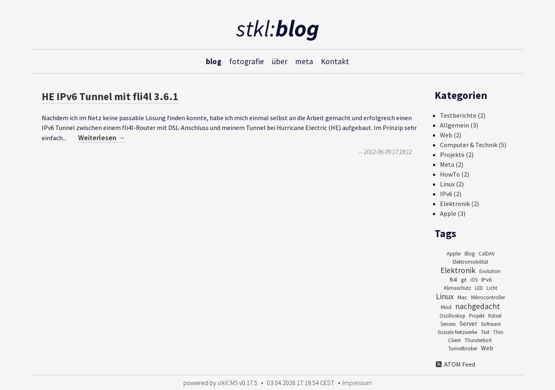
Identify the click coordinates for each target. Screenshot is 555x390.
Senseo (448, 324)
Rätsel (494, 315)
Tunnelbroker (462, 348)
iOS (474, 279)
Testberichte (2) (462, 115)
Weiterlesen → (101, 137)
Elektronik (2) (459, 203)
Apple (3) (452, 213)
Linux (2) (452, 184)
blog (213, 61)
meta (304, 61)
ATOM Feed (455, 364)
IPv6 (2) (450, 194)
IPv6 (486, 279)
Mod (446, 307)
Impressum (357, 383)
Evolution (490, 271)
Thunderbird (478, 340)
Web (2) (450, 135)
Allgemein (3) (459, 125)
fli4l (453, 279)
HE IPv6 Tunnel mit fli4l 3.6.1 (110, 96)
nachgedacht (477, 306)
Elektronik (458, 270)
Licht (492, 288)
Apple (454, 253)
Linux (445, 296)
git (464, 279)
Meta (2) (451, 164)
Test (485, 332)
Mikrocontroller (488, 297)
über (279, 61)
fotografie (246, 61)
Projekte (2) (457, 154)
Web (487, 348)
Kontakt (335, 61)
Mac (462, 297)
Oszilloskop (452, 315)
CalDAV (486, 253)
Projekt (477, 315)
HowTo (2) (454, 174)
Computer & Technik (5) (473, 145)
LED (479, 288)
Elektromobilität (470, 261)
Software (491, 324)
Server (468, 323)
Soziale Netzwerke (457, 332)
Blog (470, 253)
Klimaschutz (457, 288)
